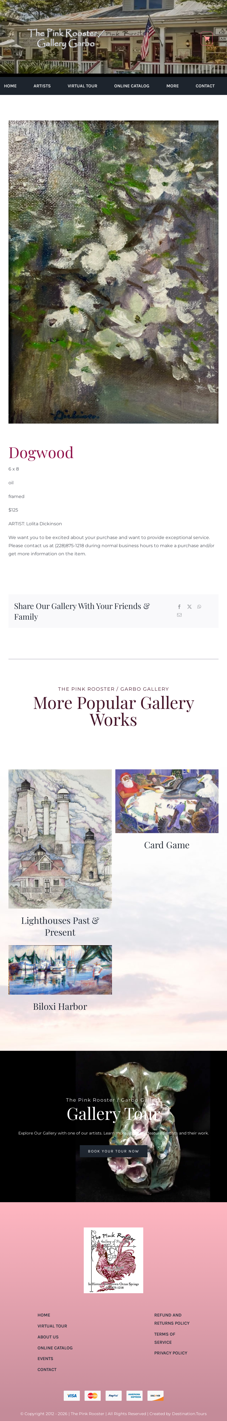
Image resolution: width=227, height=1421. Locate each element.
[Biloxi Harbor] (60, 949)
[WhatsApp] (199, 607)
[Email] (179, 615)
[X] (189, 607)
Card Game (166, 844)
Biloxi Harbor (60, 1006)
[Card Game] (167, 773)
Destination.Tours (189, 1413)
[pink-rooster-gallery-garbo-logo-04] (66, 7)
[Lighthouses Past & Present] (60, 773)
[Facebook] (179, 607)
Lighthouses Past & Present (60, 926)
